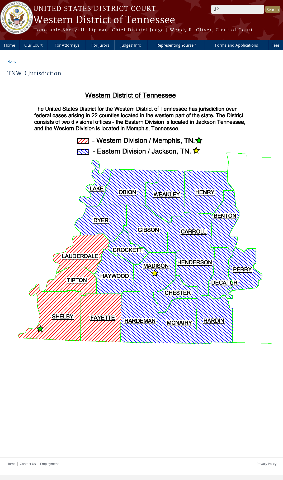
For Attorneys (67, 45)
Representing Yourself (176, 45)
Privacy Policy (266, 464)
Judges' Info (130, 45)
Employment (49, 464)
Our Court (33, 45)
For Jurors (100, 45)
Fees (275, 45)
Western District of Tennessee (104, 20)
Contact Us (28, 464)
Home (9, 45)
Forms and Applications (236, 45)
